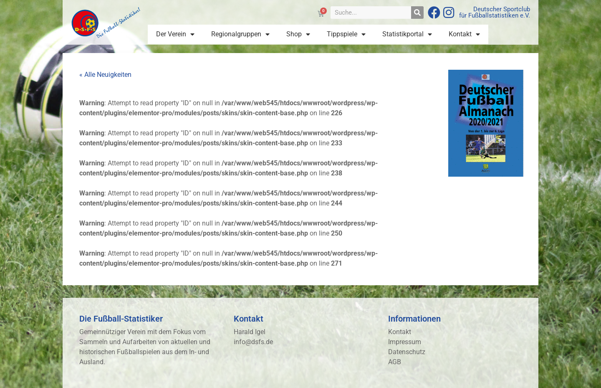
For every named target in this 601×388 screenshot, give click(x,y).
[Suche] (417, 12)
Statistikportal (407, 34)
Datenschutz (406, 352)
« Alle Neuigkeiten (105, 75)
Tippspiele (346, 34)
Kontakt (464, 34)
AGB (394, 362)
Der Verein (175, 34)
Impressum (404, 342)
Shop (298, 34)
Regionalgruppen (240, 34)
